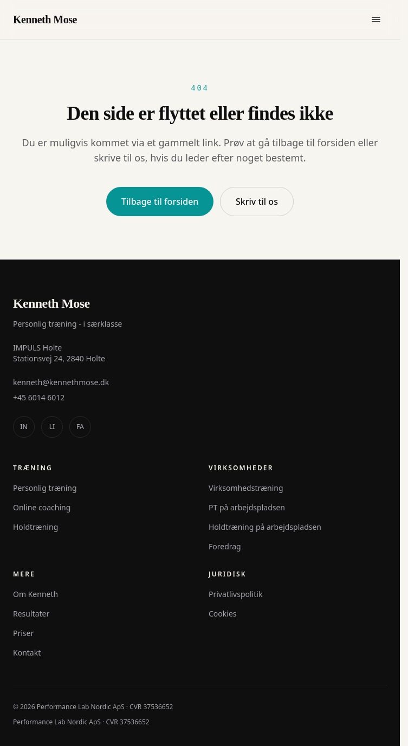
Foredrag (225, 546)
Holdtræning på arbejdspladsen (265, 527)
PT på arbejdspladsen (247, 507)
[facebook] (80, 427)
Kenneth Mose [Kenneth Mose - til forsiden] (45, 19)
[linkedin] (52, 427)
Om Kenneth (35, 594)
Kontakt (27, 652)
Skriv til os (257, 201)
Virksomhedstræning (246, 488)
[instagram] (24, 427)
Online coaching (41, 507)
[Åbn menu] (376, 19)
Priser (23, 633)
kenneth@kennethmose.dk (61, 382)
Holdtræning (35, 527)
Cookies (222, 613)
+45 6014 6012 (38, 397)
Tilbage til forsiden (159, 201)
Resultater (31, 613)
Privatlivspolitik (235, 594)
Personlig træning (45, 488)
